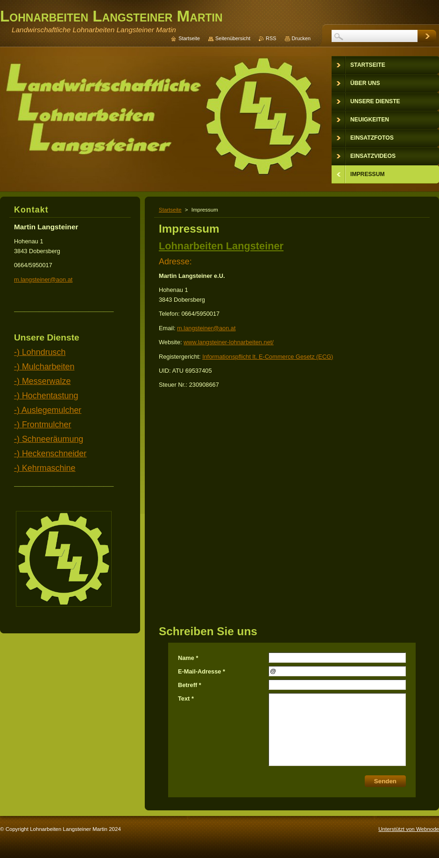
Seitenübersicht (232, 38)
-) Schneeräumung (48, 439)
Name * (188, 657)
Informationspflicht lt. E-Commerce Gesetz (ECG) (267, 356)
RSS (271, 38)
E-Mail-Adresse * (201, 671)
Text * (186, 698)
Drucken (301, 38)
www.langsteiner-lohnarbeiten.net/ (229, 342)
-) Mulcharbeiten (44, 366)
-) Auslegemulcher (47, 410)
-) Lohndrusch (39, 352)
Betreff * (189, 684)
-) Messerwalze (42, 381)
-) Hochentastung (46, 395)
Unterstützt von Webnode (408, 829)
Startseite (170, 210)
